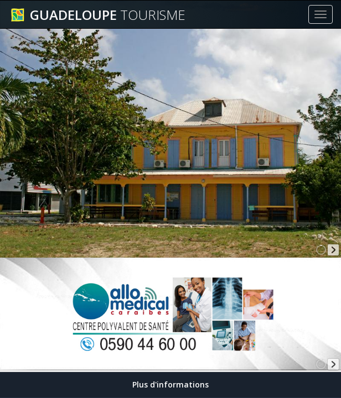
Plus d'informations (170, 384)
